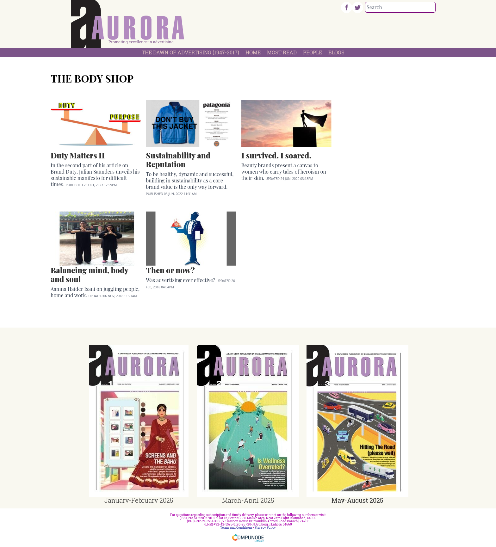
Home (253, 52)
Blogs (336, 52)
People (312, 52)
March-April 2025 (248, 500)
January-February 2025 (138, 500)
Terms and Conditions (236, 527)
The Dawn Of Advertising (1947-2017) (190, 52)
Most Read (282, 52)
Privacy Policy (265, 527)
